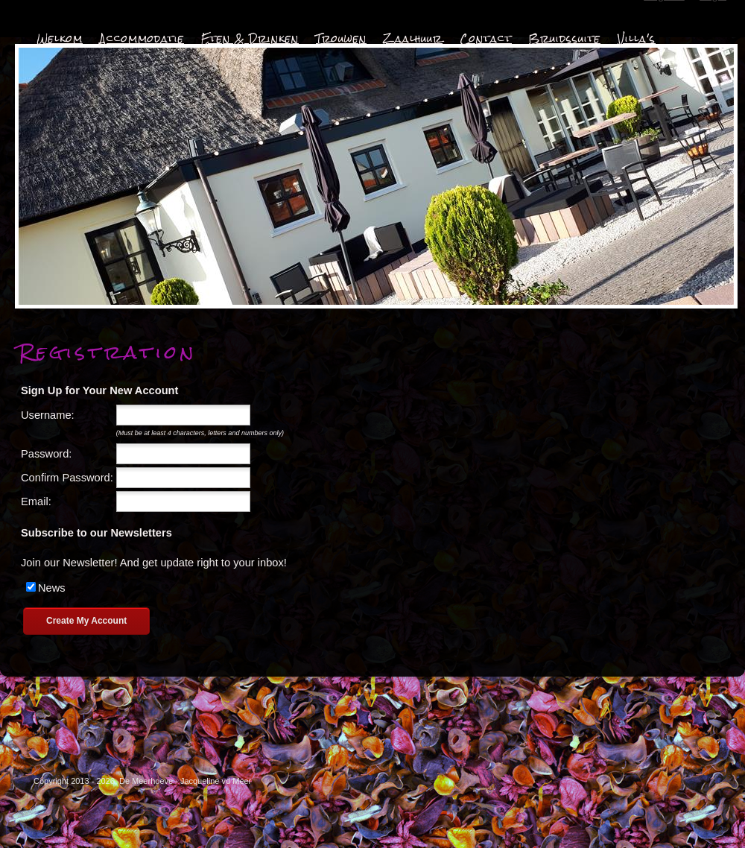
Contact (486, 38)
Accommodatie (142, 38)
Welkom (60, 38)
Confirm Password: (67, 478)
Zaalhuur (413, 38)
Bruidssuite (564, 38)
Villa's (637, 38)
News (52, 588)
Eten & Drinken (250, 38)
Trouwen (341, 38)
